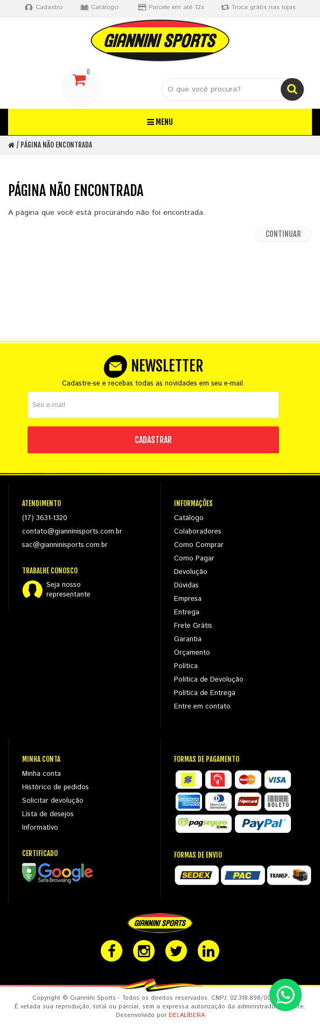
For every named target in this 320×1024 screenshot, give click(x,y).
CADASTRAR (153, 439)
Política (186, 666)
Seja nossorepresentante (68, 590)
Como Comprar (199, 545)
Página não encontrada (56, 145)
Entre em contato (202, 707)
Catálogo (189, 518)
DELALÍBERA (187, 1015)
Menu (160, 122)
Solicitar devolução (53, 801)
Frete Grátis (193, 626)
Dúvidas (186, 585)
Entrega (186, 612)
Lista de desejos (48, 814)
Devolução (190, 572)
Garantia (187, 639)
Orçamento (192, 653)
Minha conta (41, 774)
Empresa (187, 599)
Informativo (40, 828)
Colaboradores (197, 532)
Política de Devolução (209, 680)
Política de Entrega (204, 693)
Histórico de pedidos (55, 787)
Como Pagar (194, 558)
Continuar (283, 234)
